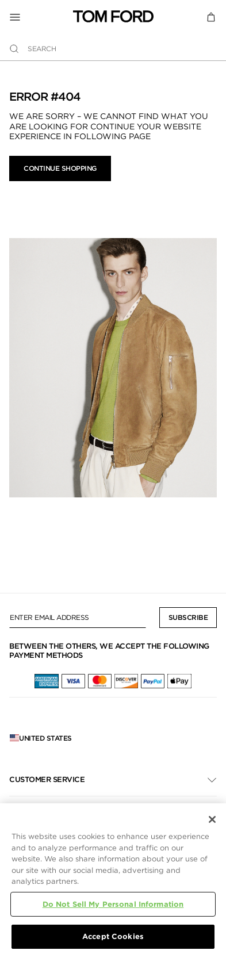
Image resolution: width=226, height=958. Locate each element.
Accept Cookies (113, 936)
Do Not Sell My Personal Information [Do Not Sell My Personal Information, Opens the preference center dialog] (113, 904)
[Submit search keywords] (14, 49)
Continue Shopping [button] (60, 168)
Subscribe (188, 617)
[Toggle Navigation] (41, 17)
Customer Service (47, 779)
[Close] (212, 819)
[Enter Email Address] (77, 617)
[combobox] (113, 48)
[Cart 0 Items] (211, 16)
